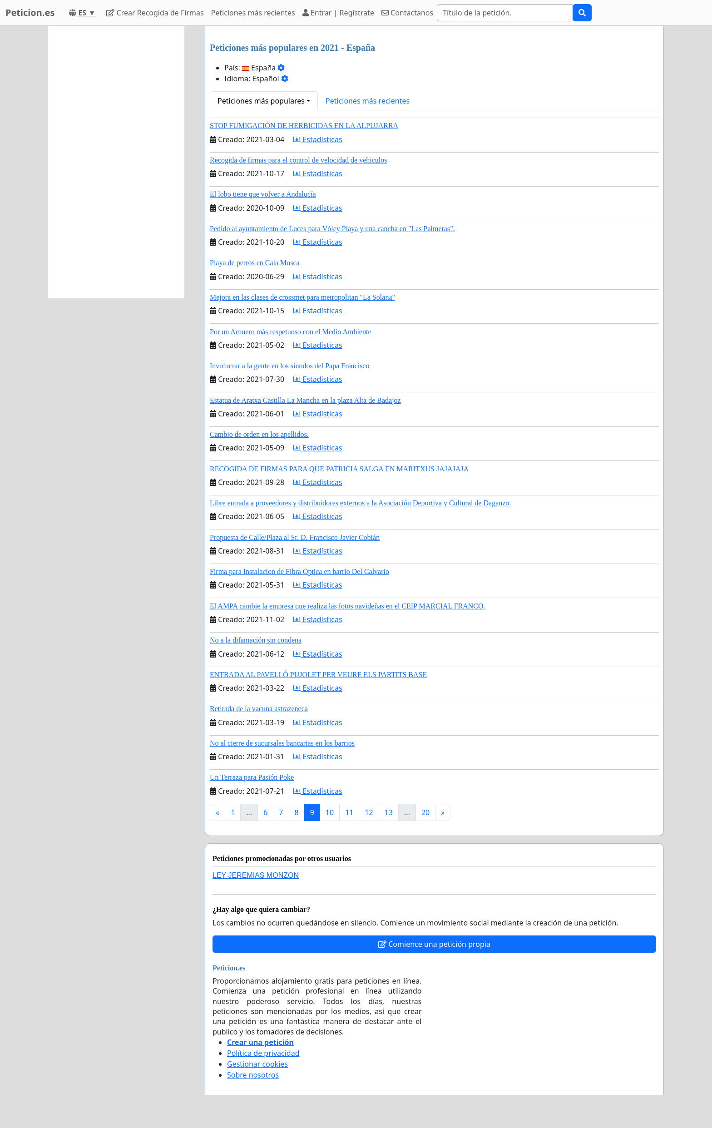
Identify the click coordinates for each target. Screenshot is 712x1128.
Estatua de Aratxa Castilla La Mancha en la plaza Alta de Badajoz (305, 400)
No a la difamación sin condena (256, 640)
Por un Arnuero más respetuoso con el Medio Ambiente (290, 332)
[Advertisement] (116, 162)
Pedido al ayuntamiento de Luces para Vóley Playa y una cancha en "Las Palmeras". (332, 229)
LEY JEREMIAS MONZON (256, 875)
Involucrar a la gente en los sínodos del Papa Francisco (289, 366)
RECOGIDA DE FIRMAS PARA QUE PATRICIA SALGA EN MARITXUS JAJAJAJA (339, 469)
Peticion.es (29, 12)
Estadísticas (317, 139)
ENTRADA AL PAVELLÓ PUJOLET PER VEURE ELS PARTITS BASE (318, 674)
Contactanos (407, 13)
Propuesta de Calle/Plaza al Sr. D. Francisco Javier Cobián (295, 537)
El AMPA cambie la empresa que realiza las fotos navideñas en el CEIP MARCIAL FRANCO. (347, 606)
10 (330, 812)
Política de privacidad (263, 1053)
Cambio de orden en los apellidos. (259, 434)
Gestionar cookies (257, 1064)
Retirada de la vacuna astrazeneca (259, 708)
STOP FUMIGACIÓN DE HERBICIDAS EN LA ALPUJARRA (304, 125)
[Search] (505, 12)
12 (369, 812)
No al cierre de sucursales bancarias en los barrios (282, 743)
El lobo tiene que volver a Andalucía (263, 194)
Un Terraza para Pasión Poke (252, 777)
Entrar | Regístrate (338, 13)
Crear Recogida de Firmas (154, 13)
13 (389, 812)
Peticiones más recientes (253, 13)
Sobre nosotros (253, 1075)
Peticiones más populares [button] (261, 101)
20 (425, 812)
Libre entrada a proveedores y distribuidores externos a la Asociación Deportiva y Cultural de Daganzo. (360, 503)
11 (349, 812)
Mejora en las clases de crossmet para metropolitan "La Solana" (302, 297)
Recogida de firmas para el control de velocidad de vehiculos (298, 160)
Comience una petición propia (434, 944)
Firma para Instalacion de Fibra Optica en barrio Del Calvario (299, 571)
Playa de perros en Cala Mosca (255, 263)
